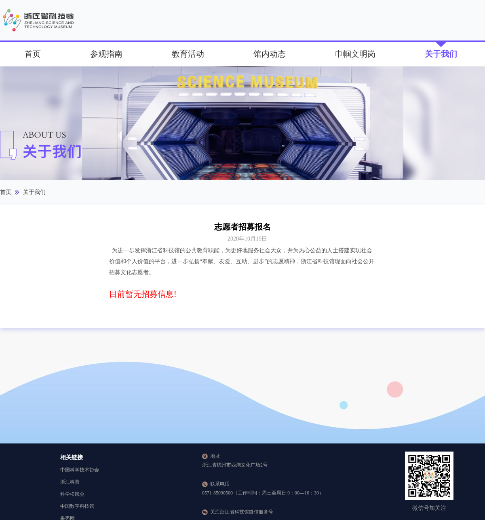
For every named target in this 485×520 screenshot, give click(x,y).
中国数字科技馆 (77, 506)
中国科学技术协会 (79, 470)
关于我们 (441, 53)
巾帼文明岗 (355, 53)
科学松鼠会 (72, 494)
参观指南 (106, 53)
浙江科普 (70, 482)
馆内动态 (269, 53)
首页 (33, 53)
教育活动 (188, 53)
